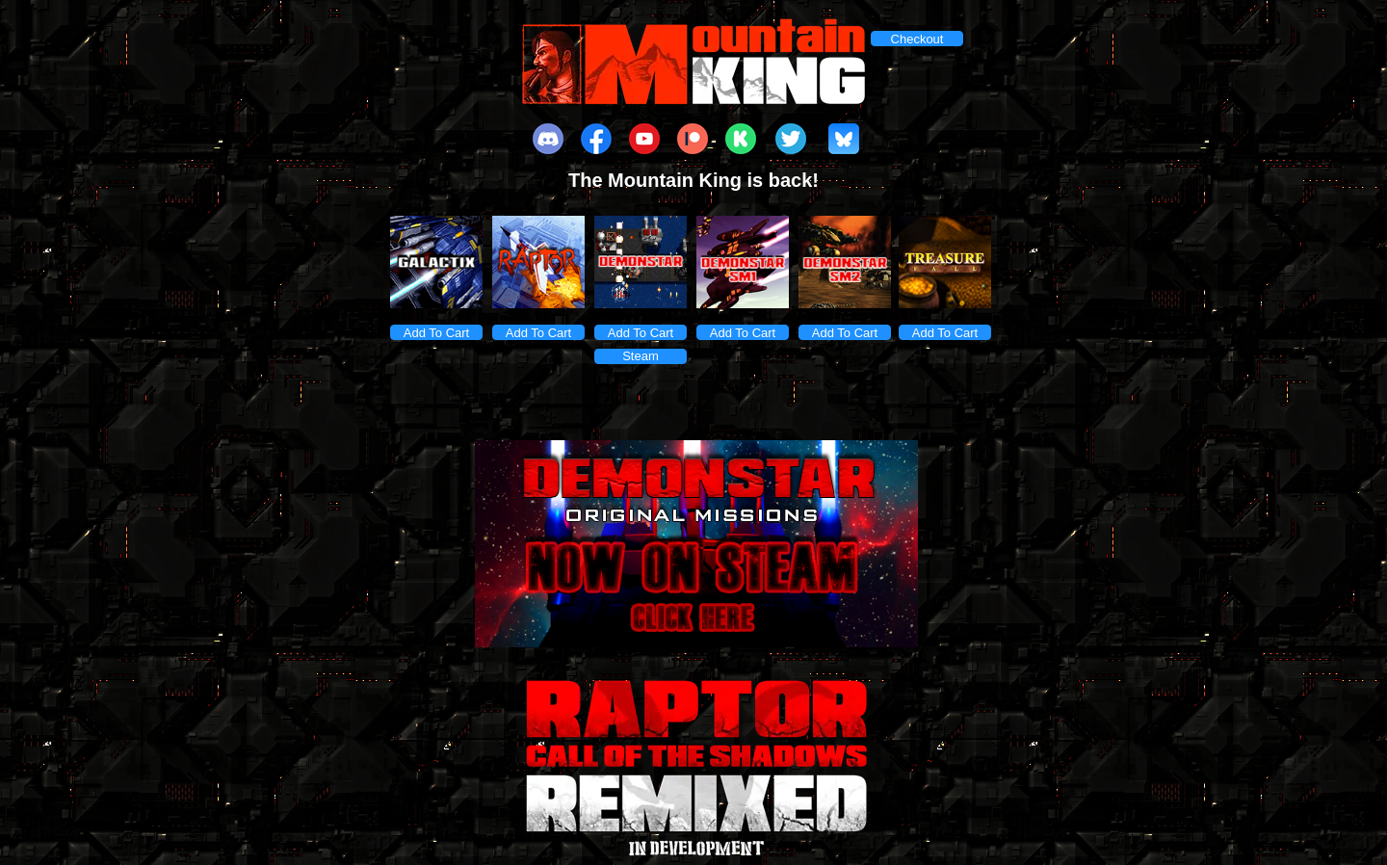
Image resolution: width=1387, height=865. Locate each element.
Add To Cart (436, 333)
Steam (640, 356)
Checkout (917, 39)
